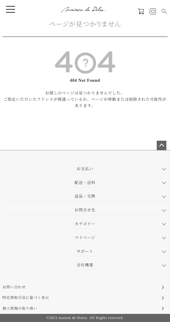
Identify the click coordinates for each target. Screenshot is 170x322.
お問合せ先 (85, 210)
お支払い (85, 169)
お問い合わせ (14, 287)
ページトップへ (161, 145)
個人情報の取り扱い (19, 308)
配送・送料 (85, 182)
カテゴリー (85, 224)
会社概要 (85, 265)
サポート (85, 251)
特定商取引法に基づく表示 (25, 298)
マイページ (85, 237)
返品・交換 (85, 196)
